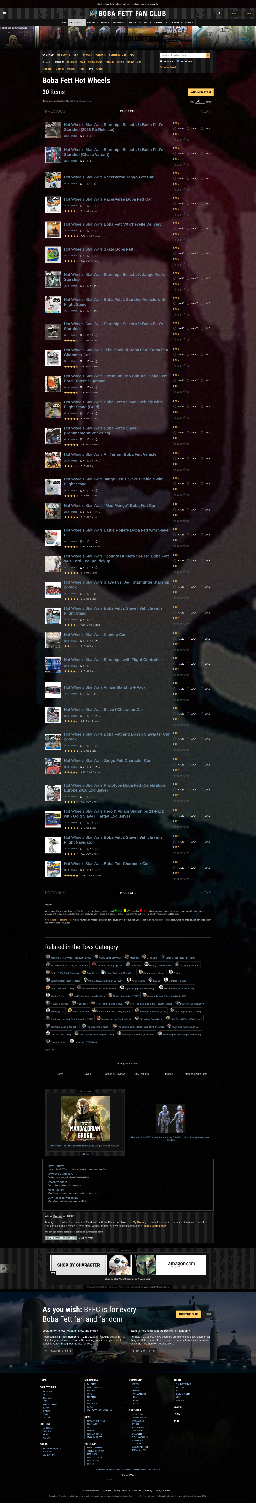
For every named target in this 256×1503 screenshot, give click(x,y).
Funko (174, 972)
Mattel (74, 136)
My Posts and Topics (52, 1448)
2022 (66, 286)
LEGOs (154, 980)
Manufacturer (95, 62)
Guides (90, 1427)
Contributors (117, 54)
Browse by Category (60, 1174)
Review (130, 62)
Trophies (136, 1404)
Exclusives (92, 1424)
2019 (66, 387)
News (133, 22)
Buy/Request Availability (63, 1197)
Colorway (72, 62)
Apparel (47, 68)
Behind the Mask (94, 1448)
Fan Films (91, 1397)
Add (132, 54)
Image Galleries (94, 1387)
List (139, 62)
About (189, 22)
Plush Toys (80, 1003)
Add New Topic (86, 1238)
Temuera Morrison (140, 1417)
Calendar (177, 22)
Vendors (100, 54)
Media (70, 68)
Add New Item (201, 92)
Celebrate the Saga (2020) (107, 964)
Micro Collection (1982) (60, 987)
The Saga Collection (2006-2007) (135, 1033)
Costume (92, 22)
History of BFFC (183, 1394)
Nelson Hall (137, 1444)
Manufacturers (50, 1404)
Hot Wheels (186, 61)
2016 (66, 619)
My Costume (48, 1428)
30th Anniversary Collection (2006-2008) (68, 956)
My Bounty (63, 54)
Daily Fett (91, 1384)
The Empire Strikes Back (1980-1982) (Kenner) (138, 1026)
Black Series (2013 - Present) (178, 956)
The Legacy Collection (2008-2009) (94, 1033)
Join (249, 13)
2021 (66, 311)
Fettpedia (145, 22)
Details (46, 1434)
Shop (178, 1397)
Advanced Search (168, 67)
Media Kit (180, 1387)
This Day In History (95, 1451)
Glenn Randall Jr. (140, 1437)
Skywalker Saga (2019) (148, 1018)
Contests (136, 1387)
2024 (66, 183)
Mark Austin (137, 1431)
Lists (45, 1401)
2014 (66, 870)
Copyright (106, 1491)
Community (161, 22)
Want (194, 128)
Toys (90, 68)
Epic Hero (89, 972)
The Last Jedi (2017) (58, 1033)
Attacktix (132, 956)
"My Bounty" (82, 911)
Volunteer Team (183, 1384)
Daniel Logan (138, 1421)
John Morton (138, 1427)
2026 (66, 136)
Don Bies (135, 1424)
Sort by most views (84, 101)
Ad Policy (85, 1154)
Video (89, 1400)
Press (178, 1391)
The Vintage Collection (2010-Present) (179, 1033)
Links (134, 1397)
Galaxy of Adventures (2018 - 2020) (103, 980)
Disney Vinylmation (187, 964)
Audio (89, 1394)
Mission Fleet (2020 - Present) (176, 987)
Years (45, 1414)
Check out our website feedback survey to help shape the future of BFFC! (128, 1470)
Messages (136, 1400)
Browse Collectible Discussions (61, 1238)
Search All (169, 61)
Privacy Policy (120, 1491)
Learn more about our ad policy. (156, 1287)
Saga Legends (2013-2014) (185, 1010)
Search (178, 1406)
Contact (180, 1400)
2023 (66, 230)
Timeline (109, 62)
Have (180, 128)
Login (233, 13)
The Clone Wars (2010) (95, 1026)
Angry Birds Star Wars (107, 956)
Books (60, 68)
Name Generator (139, 1394)
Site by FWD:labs (162, 1491)
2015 (66, 822)
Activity (135, 1384)
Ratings (46, 1408)
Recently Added (57, 1182)
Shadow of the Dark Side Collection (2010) (69, 1018)
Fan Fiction (92, 1404)
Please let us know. (154, 1226)
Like (207, 128)
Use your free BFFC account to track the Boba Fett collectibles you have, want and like (170, 1122)
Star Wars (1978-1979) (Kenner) (184, 1018)
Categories (47, 1395)
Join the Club (188, 1314)
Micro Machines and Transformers (97, 987)
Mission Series (55, 995)
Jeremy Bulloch (139, 1450)
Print (81, 68)
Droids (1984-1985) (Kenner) (62, 972)
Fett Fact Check (94, 1434)
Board (105, 22)
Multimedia (119, 22)
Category (59, 62)
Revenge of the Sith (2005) (150, 1010)
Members (136, 1391)
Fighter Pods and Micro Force (118, 972)
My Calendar (137, 1414)
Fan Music (91, 1391)
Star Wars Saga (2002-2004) (62, 1026)
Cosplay (46, 1438)
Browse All (49, 1050)
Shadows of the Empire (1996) (114, 1018)
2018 (66, 490)
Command (133, 964)
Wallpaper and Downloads (99, 1410)
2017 (66, 541)
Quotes (90, 1464)
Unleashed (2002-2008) (83, 1041)
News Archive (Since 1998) (98, 1421)
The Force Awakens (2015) (183, 1026)
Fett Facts (92, 1454)
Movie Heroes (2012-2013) (123, 995)
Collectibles (77, 22)
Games (90, 1407)
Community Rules (91, 1491)
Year (82, 62)
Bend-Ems (149, 956)
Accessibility (135, 1491)
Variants (47, 1431)
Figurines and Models (152, 972)
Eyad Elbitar (137, 1440)
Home (64, 22)
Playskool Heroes (57, 1003)
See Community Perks (58, 1351)
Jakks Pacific (136, 980)
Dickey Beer (137, 1434)
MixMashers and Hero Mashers (87, 995)
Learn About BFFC (144, 1351)
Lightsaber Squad (175, 980)
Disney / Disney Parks (157, 964)
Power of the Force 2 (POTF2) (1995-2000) (148, 1003)
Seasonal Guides (94, 1437)
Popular (87, 54)
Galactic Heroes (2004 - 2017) (63, 980)
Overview (48, 54)
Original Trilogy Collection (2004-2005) (164, 995)
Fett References (94, 1457)
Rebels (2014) (55, 1010)
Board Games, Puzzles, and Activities (67, 964)
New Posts (47, 1452)
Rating (120, 62)
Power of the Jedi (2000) (190, 1003)
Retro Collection (78, 1010)
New (75, 54)
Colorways (47, 1398)
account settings (163, 920)
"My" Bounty (56, 1166)
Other (99, 68)
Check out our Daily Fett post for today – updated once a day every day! (128, 4)
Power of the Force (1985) (106, 1003)
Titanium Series (56, 1041)
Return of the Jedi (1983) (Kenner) (111, 1010)
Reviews (46, 1411)
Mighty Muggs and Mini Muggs (138, 987)
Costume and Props (140, 1447)
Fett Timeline (93, 1461)
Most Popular (56, 1190)
